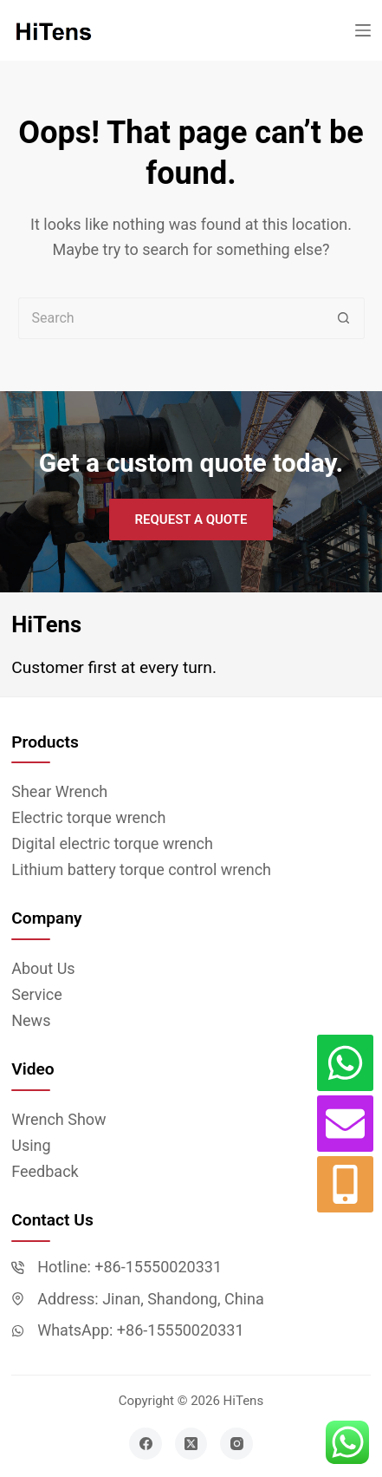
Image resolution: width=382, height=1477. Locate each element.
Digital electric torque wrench (112, 843)
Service (36, 994)
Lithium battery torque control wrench (141, 869)
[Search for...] (170, 318)
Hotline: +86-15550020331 (129, 1267)
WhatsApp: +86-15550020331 (140, 1330)
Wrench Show (58, 1119)
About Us (42, 968)
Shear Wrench (59, 791)
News (30, 1020)
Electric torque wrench (88, 817)
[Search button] (344, 318)
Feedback (44, 1171)
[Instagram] (236, 1444)
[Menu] (363, 30)
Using (30, 1145)
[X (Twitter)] (191, 1444)
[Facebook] (145, 1444)
